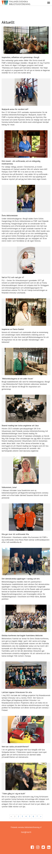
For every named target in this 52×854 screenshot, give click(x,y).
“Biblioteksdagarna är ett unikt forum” (17, 378)
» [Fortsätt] (40, 816)
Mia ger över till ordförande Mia (15, 534)
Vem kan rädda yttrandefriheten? (15, 746)
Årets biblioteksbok (10, 215)
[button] (48, 2)
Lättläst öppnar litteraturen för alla (17, 692)
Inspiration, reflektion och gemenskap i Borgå (20, 57)
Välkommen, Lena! (9, 487)
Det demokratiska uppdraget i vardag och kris (21, 578)
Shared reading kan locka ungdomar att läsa (20, 425)
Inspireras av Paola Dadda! (13, 329)
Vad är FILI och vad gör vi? (13, 277)
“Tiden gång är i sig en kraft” (14, 793)
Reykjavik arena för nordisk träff (15, 109)
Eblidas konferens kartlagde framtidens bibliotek (22, 635)
